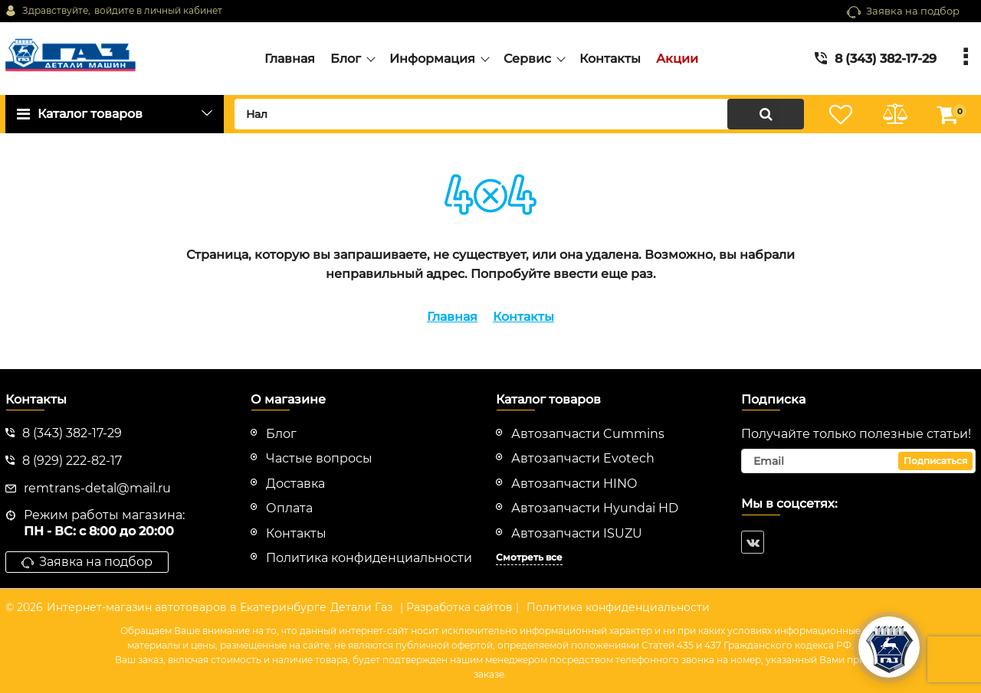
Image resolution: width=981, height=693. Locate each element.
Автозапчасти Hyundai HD (594, 508)
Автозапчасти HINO (574, 483)
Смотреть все (529, 557)
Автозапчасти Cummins (587, 434)
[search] (519, 114)
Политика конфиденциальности (618, 607)
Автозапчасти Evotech (583, 458)
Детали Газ (361, 607)
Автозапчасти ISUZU (576, 533)
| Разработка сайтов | (459, 607)
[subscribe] (858, 461)
